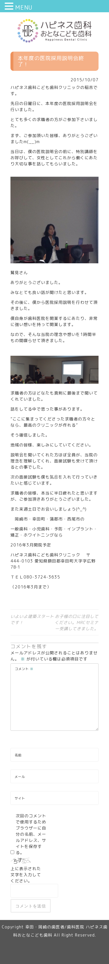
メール (20, 776)
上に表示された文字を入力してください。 (25, 875)
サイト (20, 798)
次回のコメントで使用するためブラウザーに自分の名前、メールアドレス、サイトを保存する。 (31, 834)
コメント (24, 669)
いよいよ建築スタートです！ (32, 619)
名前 (18, 755)
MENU (24, 7)
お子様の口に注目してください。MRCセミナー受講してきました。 (77, 622)
